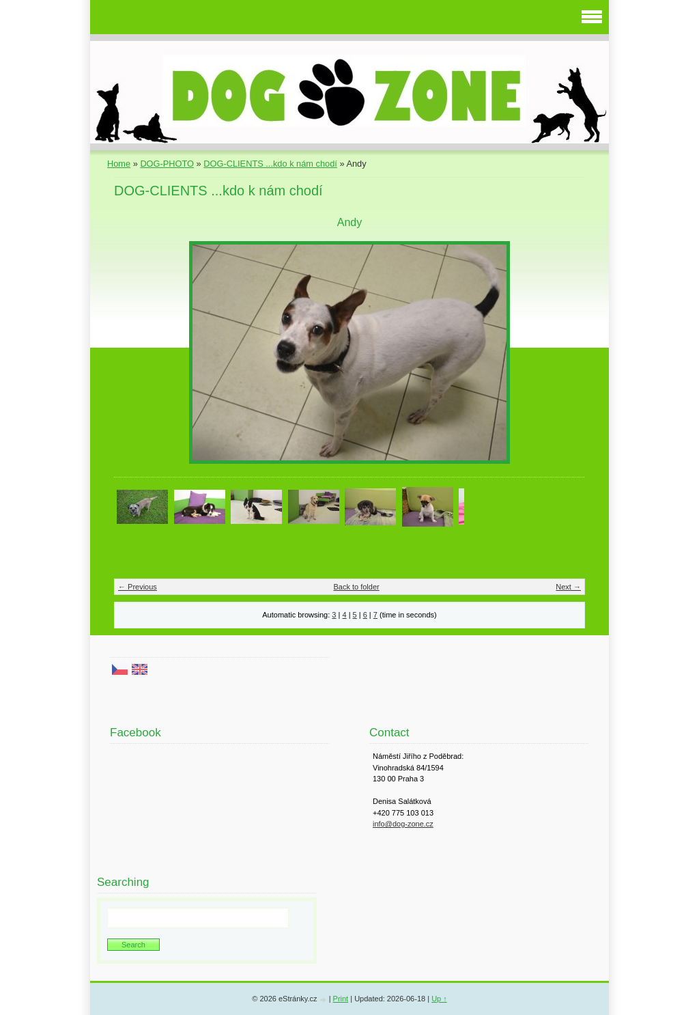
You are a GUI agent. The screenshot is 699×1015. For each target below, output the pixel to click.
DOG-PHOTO (167, 163)
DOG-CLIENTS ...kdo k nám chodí (270, 163)
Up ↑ (439, 999)
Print (341, 999)
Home (118, 163)
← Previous (137, 587)
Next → (568, 587)
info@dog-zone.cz (403, 824)
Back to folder (356, 587)
